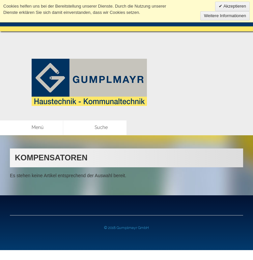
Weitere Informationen (225, 15)
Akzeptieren (234, 6)
